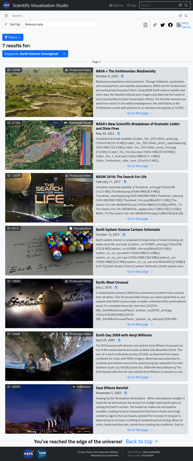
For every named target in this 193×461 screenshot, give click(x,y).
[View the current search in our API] (145, 25)
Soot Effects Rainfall (112, 388)
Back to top (142, 441)
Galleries (116, 5)
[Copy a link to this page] (155, 24)
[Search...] (158, 5)
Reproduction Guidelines (104, 455)
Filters (13, 37)
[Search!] (186, 5)
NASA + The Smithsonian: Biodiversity (126, 71)
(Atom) (186, 27)
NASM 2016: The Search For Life (121, 176)
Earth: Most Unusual (112, 282)
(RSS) (185, 23)
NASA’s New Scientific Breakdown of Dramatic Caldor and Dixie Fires (138, 126)
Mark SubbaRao (151, 452)
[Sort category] (59, 24)
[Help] (6, 15)
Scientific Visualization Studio (40, 5)
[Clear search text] (179, 5)
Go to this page (140, 113)
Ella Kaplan (148, 455)
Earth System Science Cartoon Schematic (128, 229)
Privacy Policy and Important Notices (98, 452)
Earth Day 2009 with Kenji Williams (124, 335)
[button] (64, 53)
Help (131, 5)
